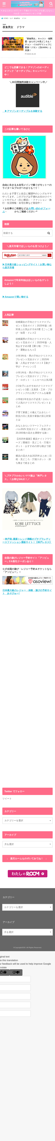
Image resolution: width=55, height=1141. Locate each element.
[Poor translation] (16, 972)
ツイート (7, 798)
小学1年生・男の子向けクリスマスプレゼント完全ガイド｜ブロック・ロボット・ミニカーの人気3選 (34, 376)
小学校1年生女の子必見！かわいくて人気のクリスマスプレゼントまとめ (34, 403)
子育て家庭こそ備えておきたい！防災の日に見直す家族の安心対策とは (33, 416)
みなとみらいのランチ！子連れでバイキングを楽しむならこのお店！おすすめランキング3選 (28, 12)
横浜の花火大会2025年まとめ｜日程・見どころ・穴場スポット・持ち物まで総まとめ (34, 459)
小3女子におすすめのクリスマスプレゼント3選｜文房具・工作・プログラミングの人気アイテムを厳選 (34, 389)
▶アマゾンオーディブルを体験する (22, 111)
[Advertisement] (27, 691)
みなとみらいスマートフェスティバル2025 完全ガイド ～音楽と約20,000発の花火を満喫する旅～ (33, 429)
